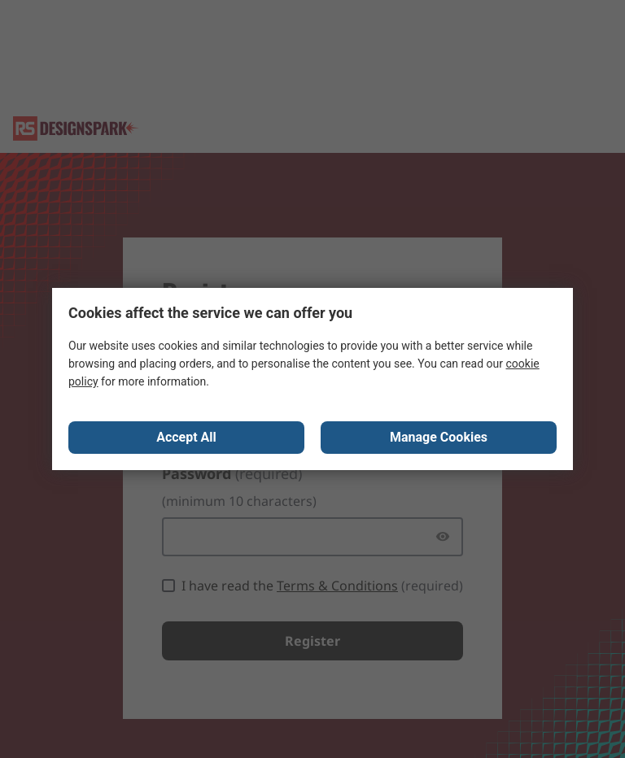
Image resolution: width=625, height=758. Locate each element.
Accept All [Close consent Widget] (186, 437)
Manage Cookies (438, 437)
